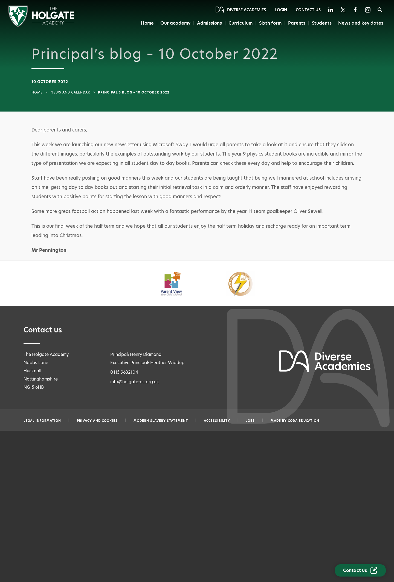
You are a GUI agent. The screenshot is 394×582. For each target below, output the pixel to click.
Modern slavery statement (161, 421)
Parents (296, 23)
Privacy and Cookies (97, 421)
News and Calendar (70, 92)
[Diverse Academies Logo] (41, 26)
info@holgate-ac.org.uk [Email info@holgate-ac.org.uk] (134, 382)
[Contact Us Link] (360, 570)
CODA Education (303, 421)
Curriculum (240, 23)
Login (281, 10)
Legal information (42, 421)
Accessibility (217, 421)
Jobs (250, 421)
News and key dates (360, 23)
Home (147, 23)
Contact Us (308, 10)
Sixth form (270, 23)
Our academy (175, 23)
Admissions (209, 23)
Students (322, 23)
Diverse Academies (246, 10)
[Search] (380, 10)
